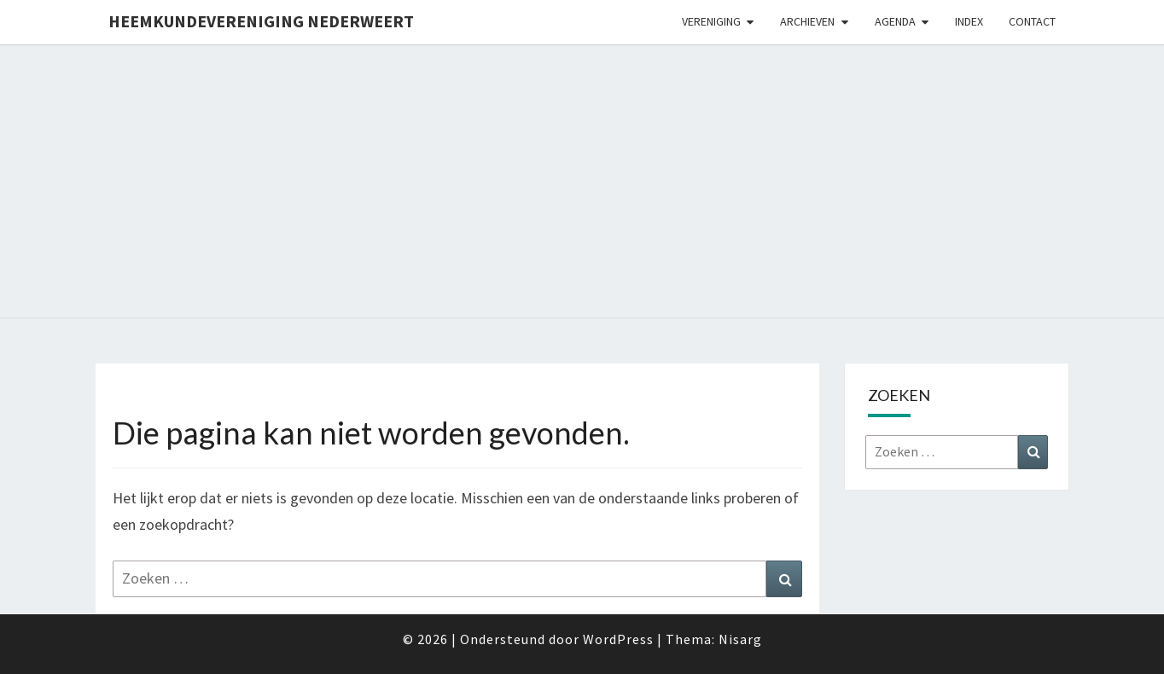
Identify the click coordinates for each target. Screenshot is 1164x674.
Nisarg (740, 639)
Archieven (807, 21)
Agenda (895, 21)
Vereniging (711, 21)
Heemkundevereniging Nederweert (261, 21)
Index (969, 21)
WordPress (618, 639)
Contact (1032, 21)
